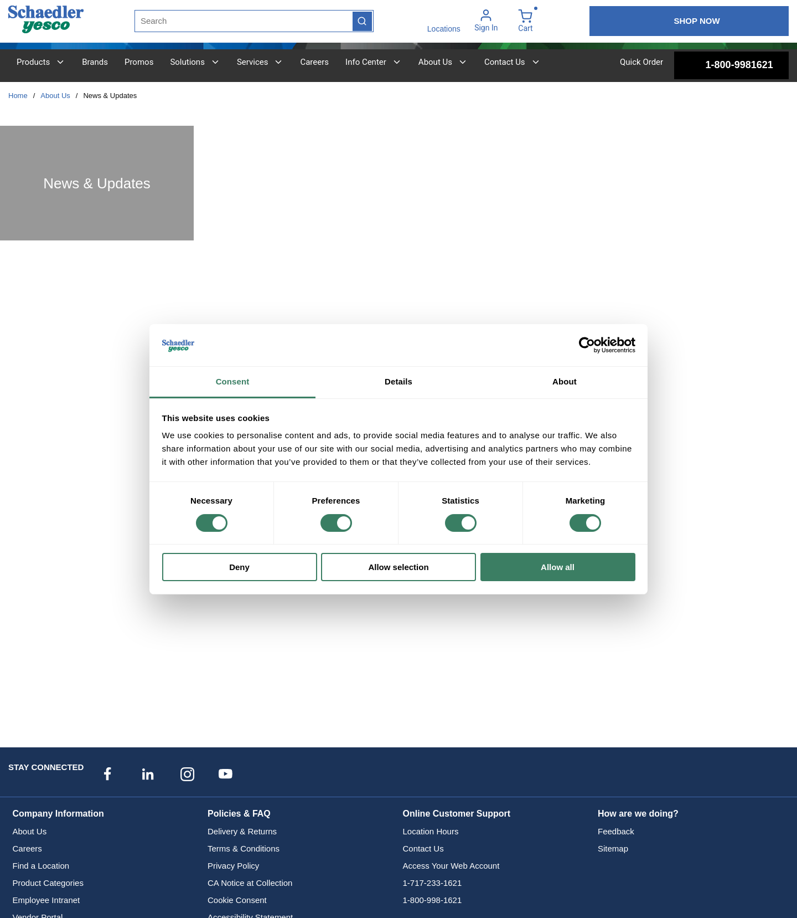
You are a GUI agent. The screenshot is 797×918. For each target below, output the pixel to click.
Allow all (558, 567)
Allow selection (398, 567)
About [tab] (564, 381)
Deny (239, 567)
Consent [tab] (233, 381)
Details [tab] (398, 381)
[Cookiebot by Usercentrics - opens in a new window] (587, 345)
